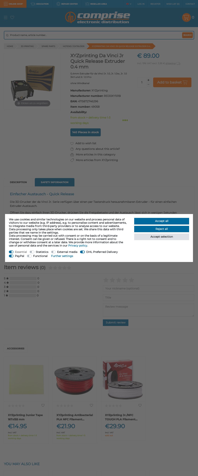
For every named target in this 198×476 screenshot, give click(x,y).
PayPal (19, 256)
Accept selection (161, 236)
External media (67, 252)
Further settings (62, 256)
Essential (21, 252)
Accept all (161, 221)
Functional (40, 256)
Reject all (161, 229)
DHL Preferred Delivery (102, 252)
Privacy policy (77, 245)
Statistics (42, 252)
